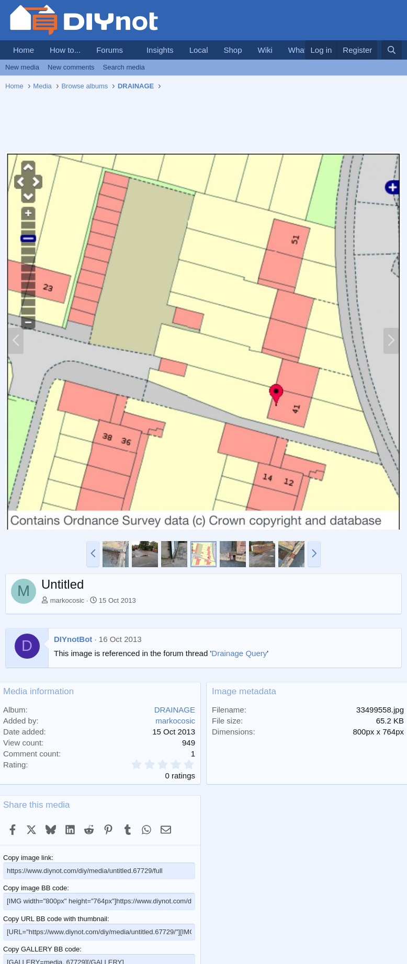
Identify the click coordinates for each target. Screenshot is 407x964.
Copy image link (27, 858)
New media (22, 67)
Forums (109, 49)
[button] (131, 50)
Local (198, 49)
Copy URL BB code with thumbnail (55, 919)
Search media (124, 67)
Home (23, 49)
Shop (232, 49)
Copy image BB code (35, 888)
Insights (160, 49)
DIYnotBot (73, 639)
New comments (71, 67)
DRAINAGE (174, 709)
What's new (308, 49)
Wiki (265, 49)
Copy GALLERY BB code (41, 949)
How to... (65, 49)
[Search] (391, 50)
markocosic (67, 600)
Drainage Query (239, 653)
